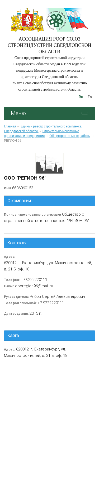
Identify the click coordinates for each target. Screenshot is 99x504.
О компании (19, 200)
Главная (10, 126)
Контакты (16, 242)
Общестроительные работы (69, 136)
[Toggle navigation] (84, 113)
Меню (18, 113)
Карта (13, 335)
